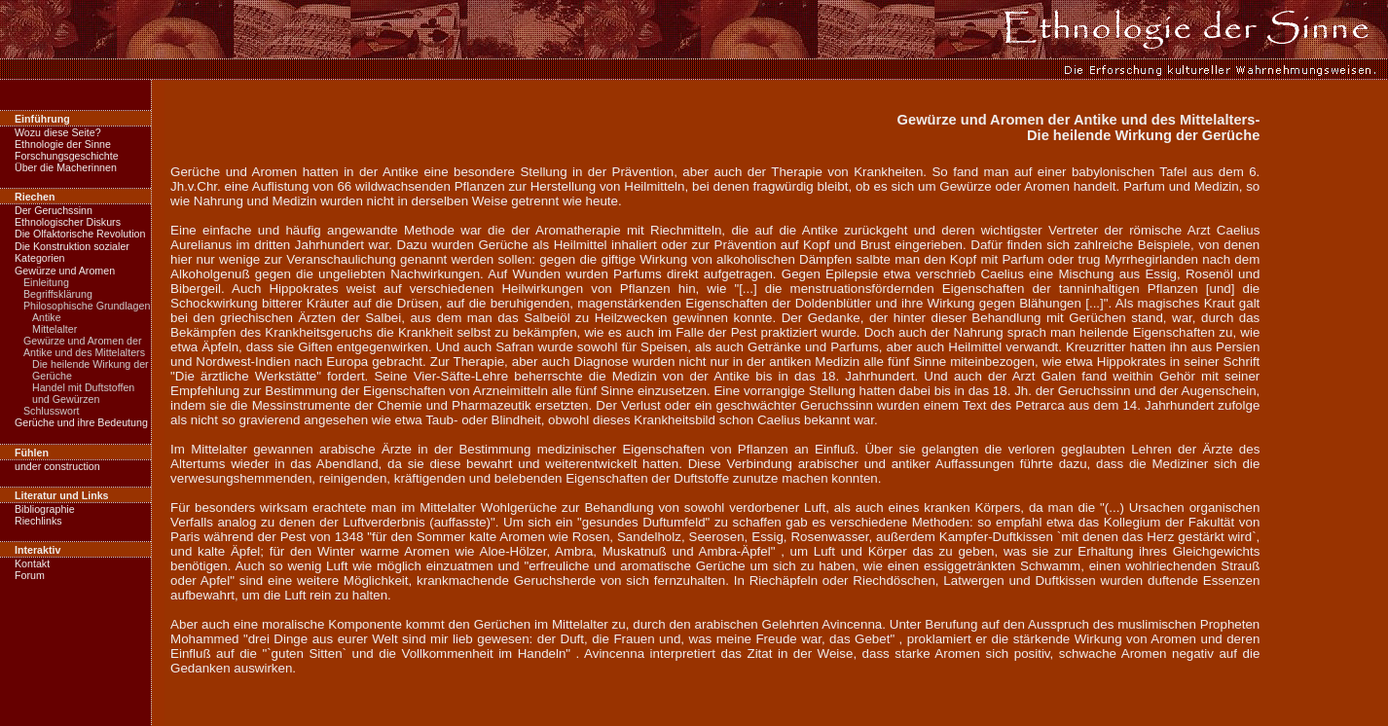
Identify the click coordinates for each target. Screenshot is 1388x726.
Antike (46, 317)
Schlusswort (51, 411)
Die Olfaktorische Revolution (80, 233)
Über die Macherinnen (66, 167)
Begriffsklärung (57, 294)
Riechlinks (38, 520)
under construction (57, 466)
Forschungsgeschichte (67, 156)
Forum (30, 575)
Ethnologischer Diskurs (68, 222)
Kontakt (32, 563)
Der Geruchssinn (53, 210)
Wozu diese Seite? (58, 132)
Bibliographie (45, 509)
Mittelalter (54, 329)
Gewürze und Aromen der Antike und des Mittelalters (84, 346)
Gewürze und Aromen (65, 270)
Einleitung (46, 282)
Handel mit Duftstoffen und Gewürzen (83, 393)
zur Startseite (46, 719)
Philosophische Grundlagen (86, 305)
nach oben (1345, 719)
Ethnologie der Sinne (63, 144)
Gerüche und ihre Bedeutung (81, 422)
